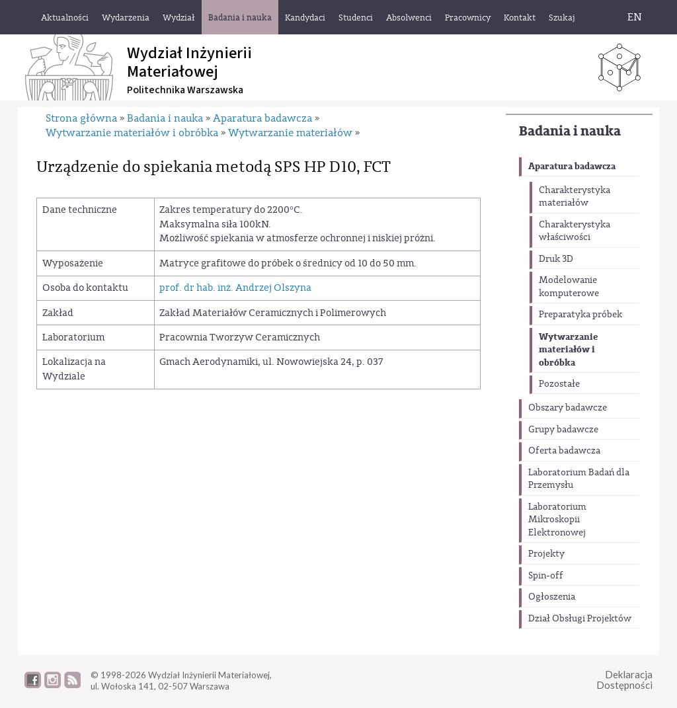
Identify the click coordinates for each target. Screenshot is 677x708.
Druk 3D (556, 259)
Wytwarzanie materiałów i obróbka (568, 350)
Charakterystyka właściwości (574, 231)
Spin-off (545, 576)
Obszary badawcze (567, 408)
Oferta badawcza (564, 451)
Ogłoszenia (551, 597)
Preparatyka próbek (580, 315)
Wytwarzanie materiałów (290, 132)
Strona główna (81, 118)
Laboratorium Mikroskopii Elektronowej (557, 520)
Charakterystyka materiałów (574, 197)
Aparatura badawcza (572, 166)
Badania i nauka (570, 131)
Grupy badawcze (563, 430)
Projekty (546, 554)
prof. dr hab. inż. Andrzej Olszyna (235, 288)
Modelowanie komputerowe (569, 286)
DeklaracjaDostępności (624, 679)
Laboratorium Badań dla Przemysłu (578, 479)
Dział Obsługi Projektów (579, 619)
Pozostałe (559, 384)
